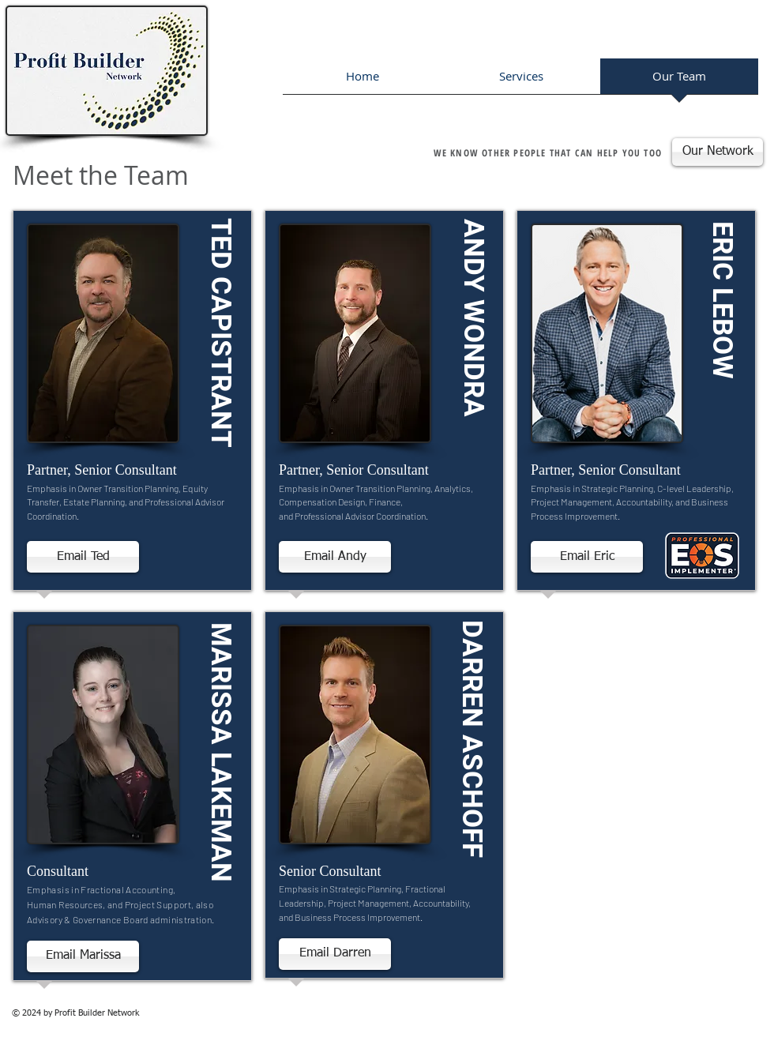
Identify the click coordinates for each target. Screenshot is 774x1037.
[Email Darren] (335, 954)
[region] (132, 404)
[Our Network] (717, 152)
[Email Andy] (335, 557)
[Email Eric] (587, 557)
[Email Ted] (83, 557)
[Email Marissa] (83, 956)
